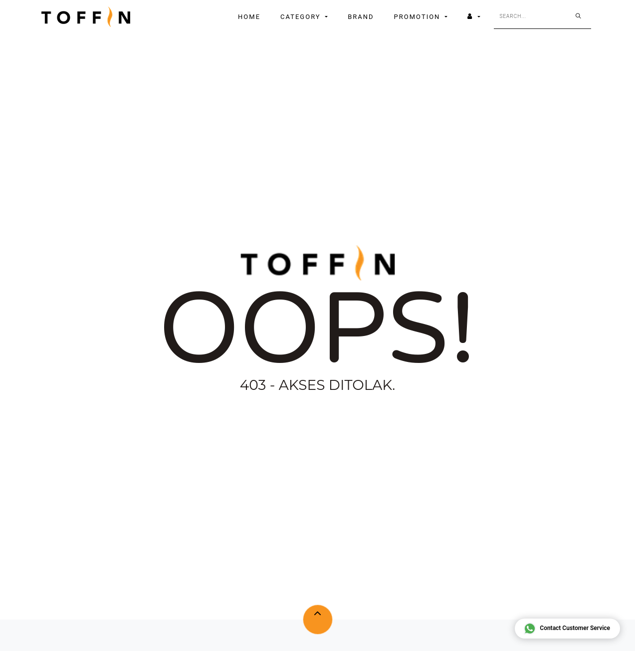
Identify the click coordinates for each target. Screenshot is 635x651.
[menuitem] (249, 17)
